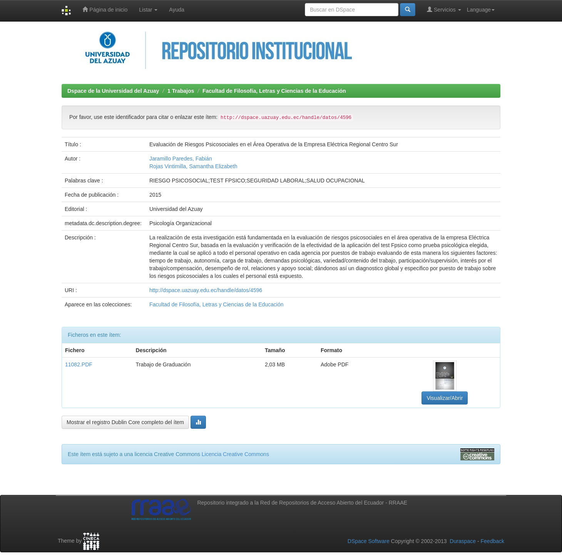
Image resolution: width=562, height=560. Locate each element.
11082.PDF (78, 364)
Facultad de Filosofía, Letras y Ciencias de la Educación (274, 91)
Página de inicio (104, 9)
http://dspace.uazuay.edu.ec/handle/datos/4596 (205, 290)
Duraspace (463, 541)
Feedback (492, 541)
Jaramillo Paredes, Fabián (180, 158)
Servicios (444, 9)
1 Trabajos (180, 91)
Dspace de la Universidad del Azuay (113, 91)
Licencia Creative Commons (235, 454)
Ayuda (176, 10)
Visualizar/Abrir (445, 398)
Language (481, 10)
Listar (148, 10)
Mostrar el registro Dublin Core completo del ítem (125, 422)
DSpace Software (369, 541)
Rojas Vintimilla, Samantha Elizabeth (193, 166)
